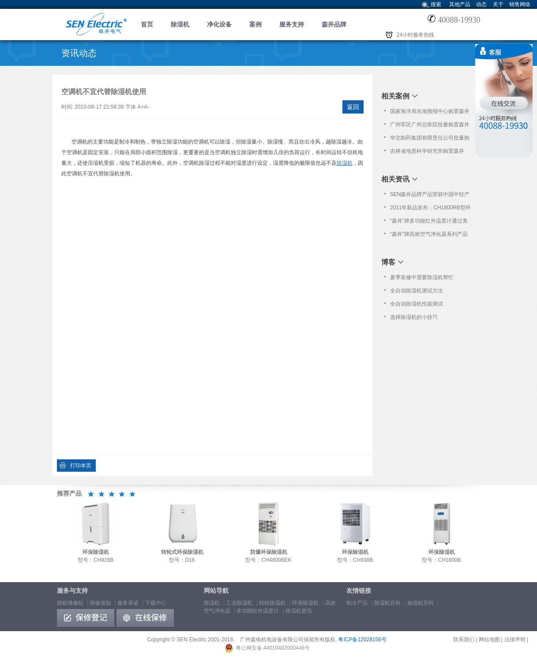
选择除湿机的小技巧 (414, 317)
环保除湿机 (305, 603)
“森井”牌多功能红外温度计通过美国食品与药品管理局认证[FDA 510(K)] (429, 222)
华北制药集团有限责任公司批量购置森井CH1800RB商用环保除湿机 (430, 139)
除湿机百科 (387, 603)
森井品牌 (334, 24)
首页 (147, 24)
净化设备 (219, 24)
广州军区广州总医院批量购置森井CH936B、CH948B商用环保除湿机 (429, 126)
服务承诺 (128, 603)
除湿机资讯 (298, 611)
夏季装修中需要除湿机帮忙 (422, 277)
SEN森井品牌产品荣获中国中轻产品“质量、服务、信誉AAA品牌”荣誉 (430, 196)
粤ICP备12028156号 (362, 639)
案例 (255, 24)
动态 (481, 4)
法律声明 (515, 639)
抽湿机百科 (420, 603)
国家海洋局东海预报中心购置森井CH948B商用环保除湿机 (429, 113)
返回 (353, 106)
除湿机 (180, 24)
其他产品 (459, 4)
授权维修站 (70, 603)
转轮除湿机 (272, 603)
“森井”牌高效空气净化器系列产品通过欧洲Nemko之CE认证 (429, 236)
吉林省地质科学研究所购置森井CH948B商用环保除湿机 (427, 153)
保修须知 (100, 603)
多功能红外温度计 (258, 611)
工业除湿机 (239, 603)
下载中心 (155, 603)
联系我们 (463, 639)
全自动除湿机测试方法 (416, 291)
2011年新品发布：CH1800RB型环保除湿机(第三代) (430, 209)
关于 (498, 4)
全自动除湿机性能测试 (416, 304)
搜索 (436, 4)
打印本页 (80, 465)
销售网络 (519, 4)
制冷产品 (357, 603)
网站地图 (489, 639)
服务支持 (291, 24)
